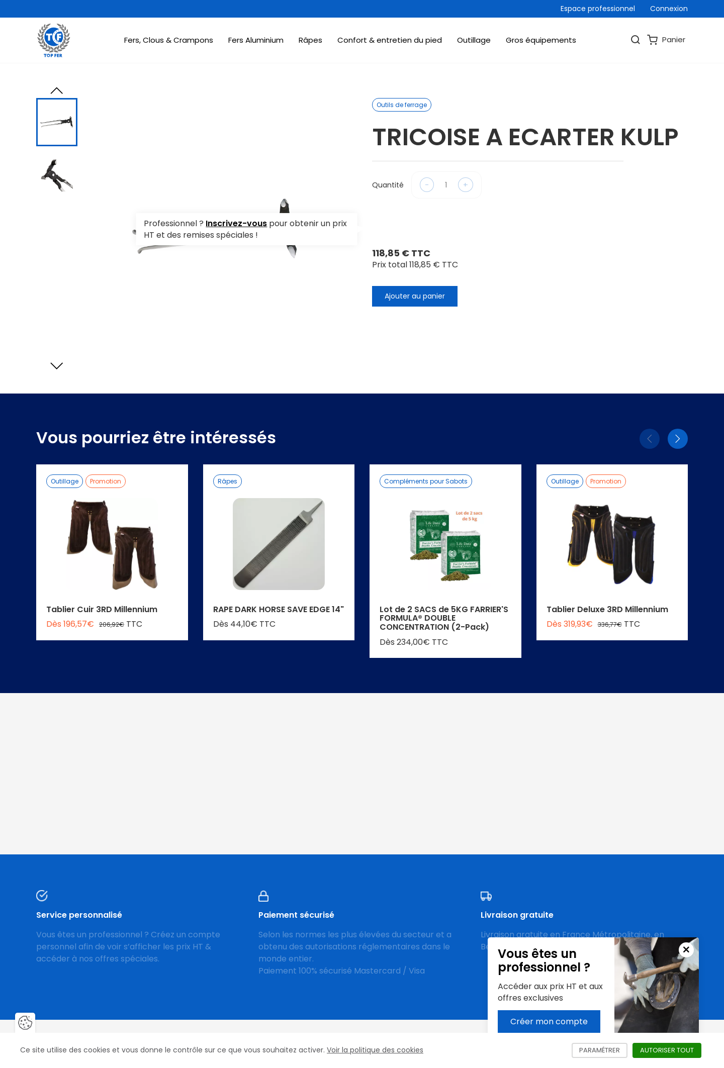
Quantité (388, 185)
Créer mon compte (549, 1021)
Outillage (474, 40)
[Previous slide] (56, 90)
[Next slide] (56, 365)
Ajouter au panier (415, 296)
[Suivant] (678, 439)
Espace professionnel (598, 9)
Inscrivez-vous (236, 223)
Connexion (669, 9)
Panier (666, 40)
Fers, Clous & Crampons (168, 40)
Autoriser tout (670, 1050)
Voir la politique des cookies (375, 1050)
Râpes (310, 40)
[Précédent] (650, 439)
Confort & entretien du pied (389, 40)
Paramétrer (603, 1050)
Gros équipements (541, 40)
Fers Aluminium (256, 40)
